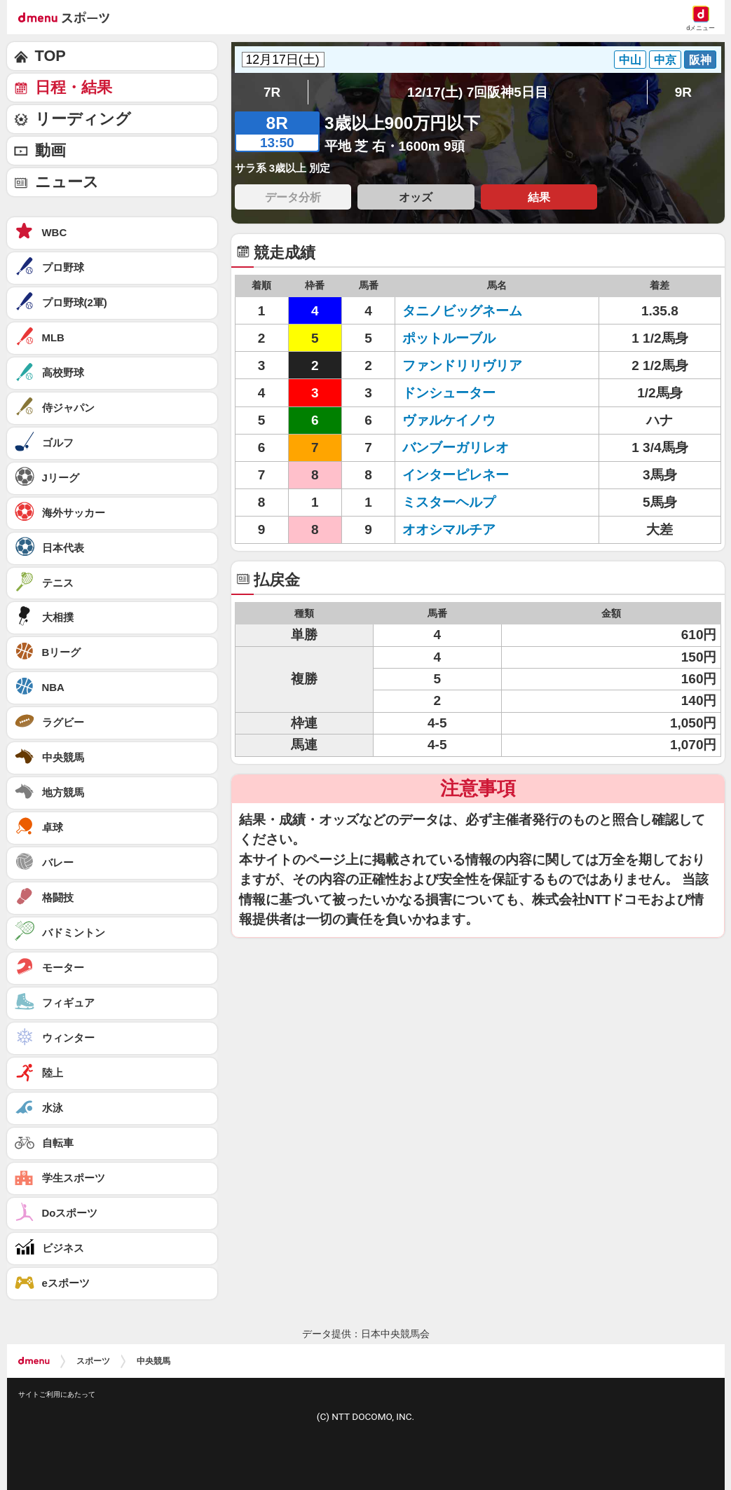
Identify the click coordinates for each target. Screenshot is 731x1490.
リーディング (83, 119)
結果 (539, 197)
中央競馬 (153, 1361)
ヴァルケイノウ (449, 420)
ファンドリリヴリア (462, 365)
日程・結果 (73, 87)
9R (683, 92)
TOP (50, 55)
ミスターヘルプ (449, 502)
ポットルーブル (449, 338)
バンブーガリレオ (455, 447)
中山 (630, 59)
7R (272, 92)
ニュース (67, 182)
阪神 (700, 59)
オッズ (415, 197)
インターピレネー (455, 474)
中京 (665, 59)
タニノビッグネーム (462, 310)
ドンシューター (449, 392)
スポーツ (93, 1361)
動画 (50, 150)
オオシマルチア (449, 529)
